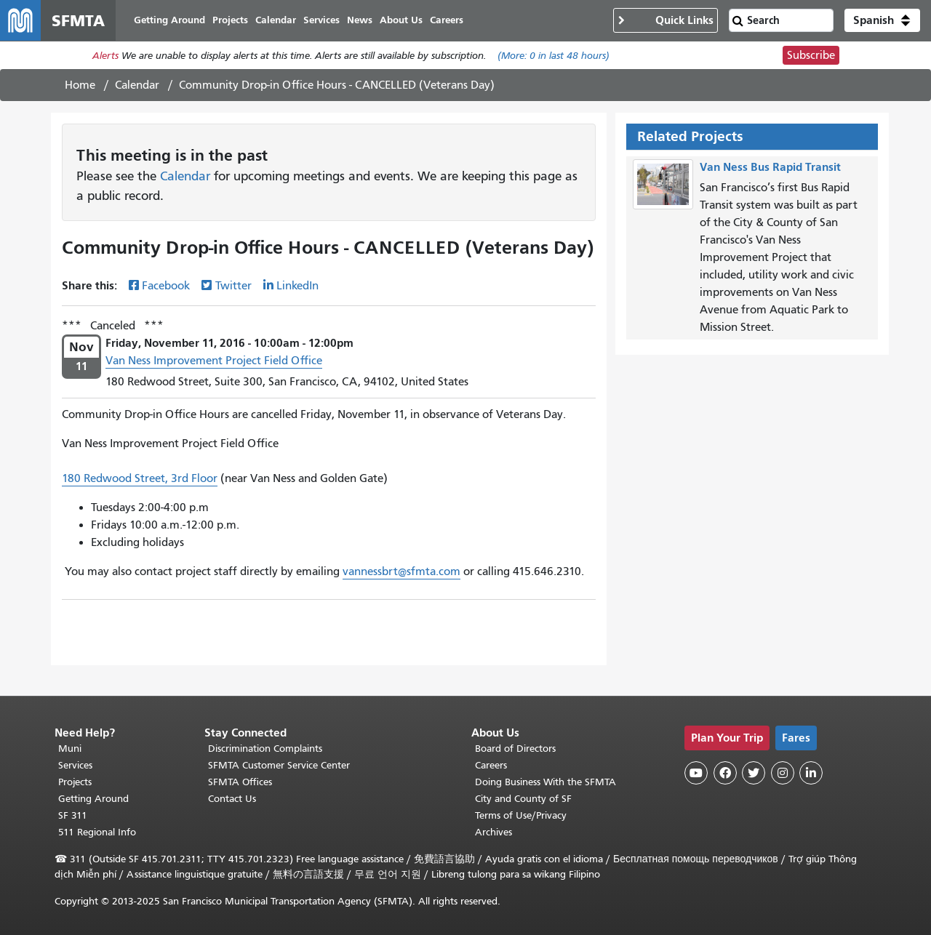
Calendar (137, 85)
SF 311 (72, 815)
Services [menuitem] (321, 20)
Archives (493, 832)
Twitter (233, 285)
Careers (491, 765)
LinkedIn (297, 285)
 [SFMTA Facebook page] (725, 773)
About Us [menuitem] (401, 20)
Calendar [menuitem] (275, 20)
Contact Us (232, 798)
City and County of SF (523, 798)
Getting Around (93, 798)
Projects (75, 782)
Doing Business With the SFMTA (545, 782)
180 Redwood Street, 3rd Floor (139, 478)
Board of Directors (515, 748)
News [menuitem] (359, 20)
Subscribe (811, 55)
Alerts (105, 55)
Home (80, 85)
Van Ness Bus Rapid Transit (770, 167)
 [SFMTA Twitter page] (753, 773)
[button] (882, 20)
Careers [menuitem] (446, 20)
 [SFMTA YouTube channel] (696, 773)
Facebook (166, 285)
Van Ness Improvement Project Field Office (213, 360)
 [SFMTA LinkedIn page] (811, 773)
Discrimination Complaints (265, 748)
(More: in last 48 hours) (554, 55)
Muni (69, 748)
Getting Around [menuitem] (169, 20)
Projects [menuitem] (230, 20)
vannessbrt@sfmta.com (401, 571)
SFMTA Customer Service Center (279, 765)
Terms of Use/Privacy (521, 815)
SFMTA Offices (240, 782)
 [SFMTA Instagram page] (783, 773)
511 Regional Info (97, 832)
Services (75, 765)
